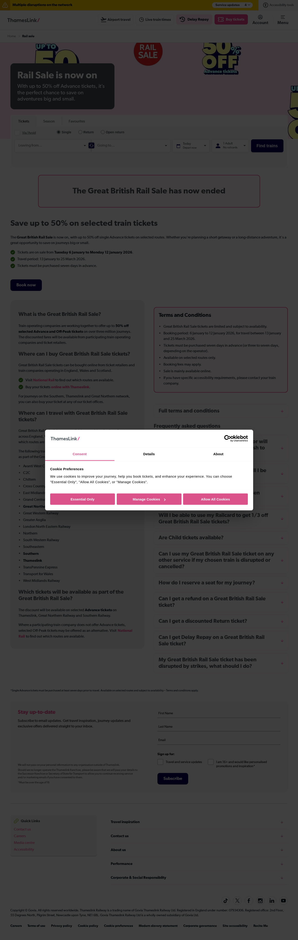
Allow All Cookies (215, 499)
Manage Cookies (149, 499)
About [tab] (218, 454)
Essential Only (82, 499)
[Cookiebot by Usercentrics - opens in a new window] (227, 438)
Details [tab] (149, 454)
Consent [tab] (80, 454)
